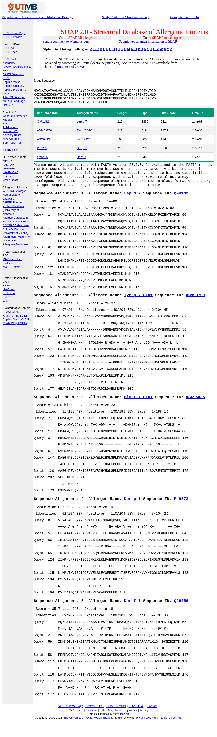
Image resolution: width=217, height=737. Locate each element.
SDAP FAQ (137, 722)
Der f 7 (81, 158)
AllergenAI (9, 62)
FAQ (5, 123)
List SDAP (9, 104)
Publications (10, 127)
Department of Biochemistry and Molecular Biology (37, 17)
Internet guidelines (170, 733)
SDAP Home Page (14, 33)
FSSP (6, 285)
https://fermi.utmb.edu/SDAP (65, 66)
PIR (5, 270)
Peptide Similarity (13, 85)
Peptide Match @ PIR (16, 319)
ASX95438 (44, 140)
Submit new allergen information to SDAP (148, 41)
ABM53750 (44, 131)
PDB (5, 255)
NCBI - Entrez (11, 266)
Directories (91, 725)
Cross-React (10, 179)
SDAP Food (10, 51)
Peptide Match (11, 82)
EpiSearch (9, 176)
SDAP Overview (12, 37)
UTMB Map (106, 725)
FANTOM (8, 164)
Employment (130, 725)
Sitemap (144, 725)
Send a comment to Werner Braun (66, 41)
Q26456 (42, 158)
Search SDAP (94, 722)
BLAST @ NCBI (12, 311)
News (118, 725)
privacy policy (144, 733)
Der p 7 (82, 149)
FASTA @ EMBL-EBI (15, 315)
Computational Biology (186, 17)
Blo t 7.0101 (85, 140)
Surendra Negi (121, 729)
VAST (6, 300)
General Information (15, 115)
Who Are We (10, 131)
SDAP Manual (116, 722)
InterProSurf (10, 172)
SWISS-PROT (11, 263)
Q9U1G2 (43, 122)
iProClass (9, 289)
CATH (6, 281)
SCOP (7, 297)
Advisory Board (12, 135)
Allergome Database (15, 244)
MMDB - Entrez (12, 259)
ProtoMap (9, 293)
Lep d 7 (82, 122)
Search (79, 725)
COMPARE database (16, 225)
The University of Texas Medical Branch (88, 733)
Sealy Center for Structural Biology (126, 17)
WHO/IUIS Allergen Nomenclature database (14, 194)
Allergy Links (10, 149)
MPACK (7, 160)
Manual (7, 119)
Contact (152, 722)
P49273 (42, 149)
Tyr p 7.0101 (85, 131)
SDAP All (8, 48)
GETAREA (9, 168)
